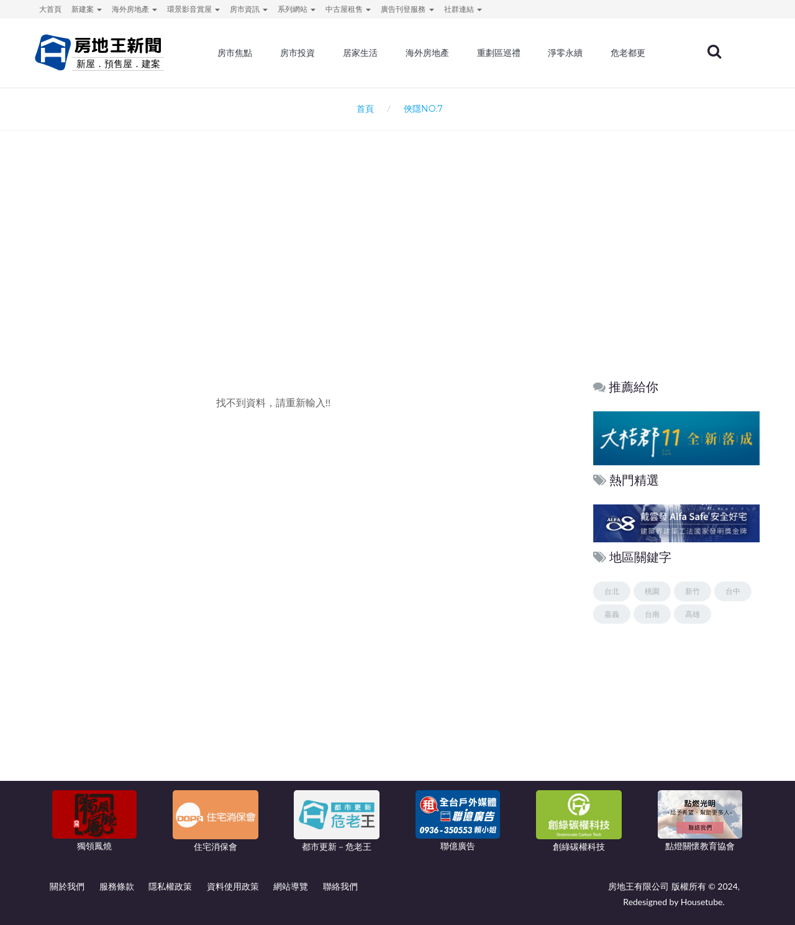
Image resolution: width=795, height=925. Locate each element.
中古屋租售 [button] (348, 9)
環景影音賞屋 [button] (193, 9)
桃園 (652, 591)
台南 (652, 614)
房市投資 (299, 52)
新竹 (692, 591)
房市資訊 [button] (249, 9)
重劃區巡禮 (500, 52)
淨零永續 (567, 52)
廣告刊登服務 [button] (407, 9)
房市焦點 (237, 52)
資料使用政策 (233, 886)
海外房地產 (429, 52)
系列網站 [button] (297, 9)
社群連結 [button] (463, 9)
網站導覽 (290, 886)
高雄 (692, 614)
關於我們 (67, 886)
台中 (732, 591)
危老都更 (629, 52)
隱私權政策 (170, 886)
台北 (611, 591)
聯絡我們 (340, 886)
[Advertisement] (397, 264)
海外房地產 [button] (134, 9)
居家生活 (362, 52)
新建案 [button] (86, 9)
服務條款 (116, 886)
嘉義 (611, 614)
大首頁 (50, 9)
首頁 (363, 108)
